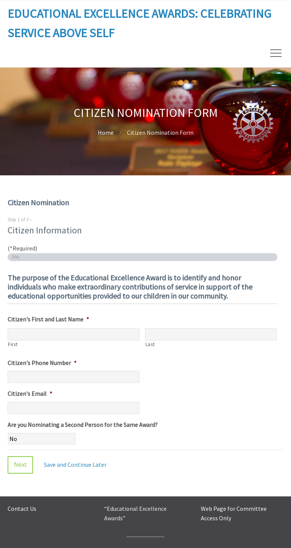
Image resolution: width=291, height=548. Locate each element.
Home (106, 132)
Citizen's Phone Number (42, 363)
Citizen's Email (30, 393)
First (12, 344)
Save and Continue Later (75, 464)
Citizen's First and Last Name (48, 319)
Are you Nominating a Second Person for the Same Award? (83, 424)
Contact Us (22, 508)
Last (150, 344)
